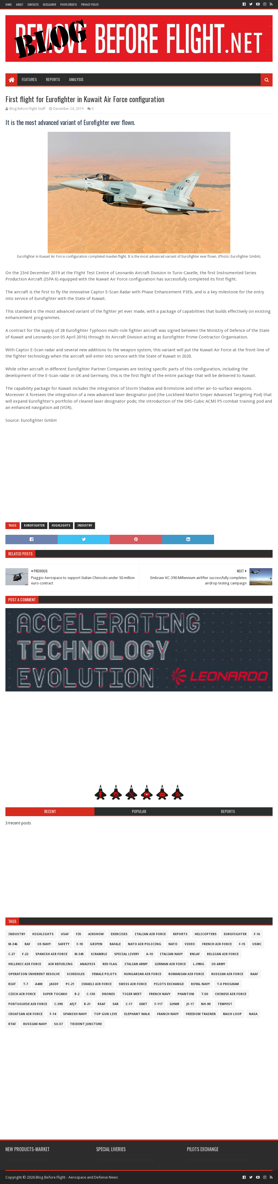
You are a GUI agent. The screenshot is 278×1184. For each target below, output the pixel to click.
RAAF (254, 974)
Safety (63, 944)
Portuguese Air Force (27, 1004)
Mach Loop (232, 1014)
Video (190, 944)
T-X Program (228, 984)
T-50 (204, 994)
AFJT (73, 1004)
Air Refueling (60, 964)
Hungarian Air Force (142, 974)
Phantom (186, 994)
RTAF (12, 1024)
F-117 (158, 1004)
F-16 (257, 934)
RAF (27, 944)
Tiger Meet (132, 994)
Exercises (119, 934)
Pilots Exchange (169, 984)
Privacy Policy (90, 4)
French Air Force (217, 944)
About (19, 4)
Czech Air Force (22, 994)
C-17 (129, 1004)
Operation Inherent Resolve (34, 974)
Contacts (33, 4)
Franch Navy (168, 1014)
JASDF (54, 984)
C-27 (11, 954)
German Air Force (170, 964)
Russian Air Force (227, 974)
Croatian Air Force (25, 1014)
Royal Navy (200, 984)
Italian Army (136, 964)
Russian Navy (35, 1024)
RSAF (101, 1004)
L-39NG (198, 964)
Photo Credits (68, 4)
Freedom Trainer (201, 1014)
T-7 (25, 984)
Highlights (61, 525)
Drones (108, 994)
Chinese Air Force (230, 994)
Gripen (96, 944)
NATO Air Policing (144, 944)
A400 (38, 984)
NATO (173, 944)
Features (29, 79)
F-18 (79, 944)
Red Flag (109, 964)
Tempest (224, 1004)
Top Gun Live (105, 1014)
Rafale (115, 944)
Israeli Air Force (96, 984)
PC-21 (70, 984)
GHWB (174, 1004)
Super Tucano (55, 994)
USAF (65, 934)
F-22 (25, 954)
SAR (115, 1004)
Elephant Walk (137, 1014)
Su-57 (58, 1024)
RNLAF (195, 954)
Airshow (96, 934)
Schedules (76, 974)
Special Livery (126, 954)
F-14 (53, 1014)
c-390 (58, 1004)
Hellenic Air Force (24, 964)
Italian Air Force (150, 934)
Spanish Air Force (51, 954)
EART (143, 1004)
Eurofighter (34, 525)
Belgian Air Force (223, 954)
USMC (256, 944)
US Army (218, 964)
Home (8, 4)
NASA (253, 1014)
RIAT (12, 984)
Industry (84, 525)
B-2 (76, 994)
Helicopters (206, 934)
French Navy (159, 994)
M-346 (12, 944)
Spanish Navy (75, 1014)
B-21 (87, 1004)
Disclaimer (49, 4)
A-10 (149, 954)
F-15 (242, 944)
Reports (53, 79)
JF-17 (190, 1004)
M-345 (79, 954)
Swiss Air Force (133, 984)
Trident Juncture (86, 1024)
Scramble (99, 954)
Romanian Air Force (186, 974)
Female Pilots (104, 974)
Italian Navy (171, 954)
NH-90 (205, 1004)
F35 (78, 934)
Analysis (76, 79)
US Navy (44, 944)
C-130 (90, 994)
